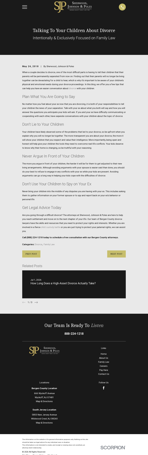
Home (104, 354)
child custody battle (50, 227)
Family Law (49, 244)
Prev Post (31, 254)
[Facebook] (103, 387)
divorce (72, 88)
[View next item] (36, 302)
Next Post (116, 254)
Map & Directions (44, 401)
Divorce (38, 244)
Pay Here (103, 370)
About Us (103, 358)
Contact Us (103, 374)
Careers (103, 366)
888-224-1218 (74, 334)
